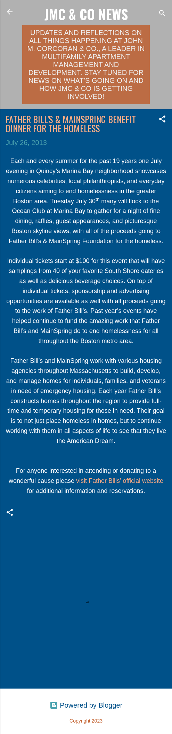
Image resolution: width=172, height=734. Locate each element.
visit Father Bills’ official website (119, 480)
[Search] (162, 14)
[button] (162, 120)
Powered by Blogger (86, 705)
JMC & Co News (86, 14)
